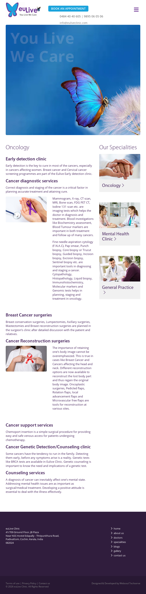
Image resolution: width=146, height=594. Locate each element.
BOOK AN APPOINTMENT (68, 8)
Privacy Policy (29, 583)
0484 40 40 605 (70, 16)
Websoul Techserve (130, 583)
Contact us (44, 583)
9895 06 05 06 (93, 16)
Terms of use (13, 583)
